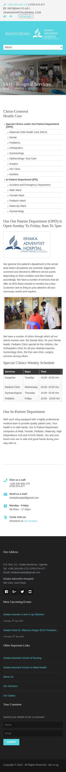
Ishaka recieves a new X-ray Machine (23, 614)
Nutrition (14, 174)
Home (6, 88)
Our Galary (9, 695)
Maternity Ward (18, 206)
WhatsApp (26, 16)
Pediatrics (15, 142)
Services (19, 88)
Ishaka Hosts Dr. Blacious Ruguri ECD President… (31, 630)
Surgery (14, 163)
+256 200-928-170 (15, 4)
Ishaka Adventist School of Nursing (22, 658)
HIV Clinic (15, 169)
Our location (30, 521)
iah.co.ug (53, 764)
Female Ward (17, 195)
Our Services (10, 686)
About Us (8, 676)
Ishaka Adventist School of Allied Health (25, 667)
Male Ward (15, 190)
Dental (13, 137)
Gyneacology (17, 153)
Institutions (17, 34)
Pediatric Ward (18, 200)
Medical (32, 88)
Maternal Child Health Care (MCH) (28, 132)
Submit (11, 742)
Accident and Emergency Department (30, 184)
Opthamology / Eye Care (23, 158)
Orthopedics (16, 148)
